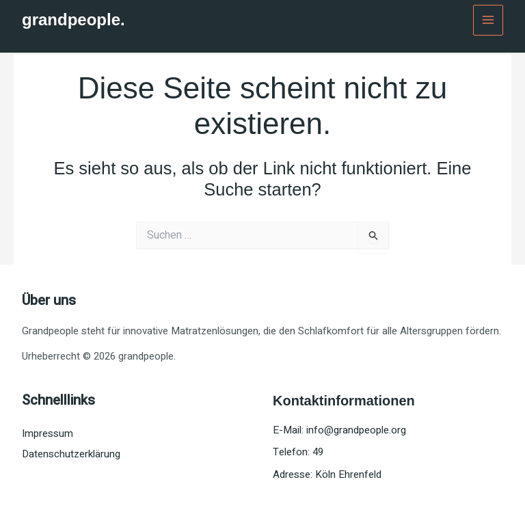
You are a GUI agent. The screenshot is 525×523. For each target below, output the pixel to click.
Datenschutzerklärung (71, 453)
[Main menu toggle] (488, 20)
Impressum (47, 433)
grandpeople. (73, 19)
